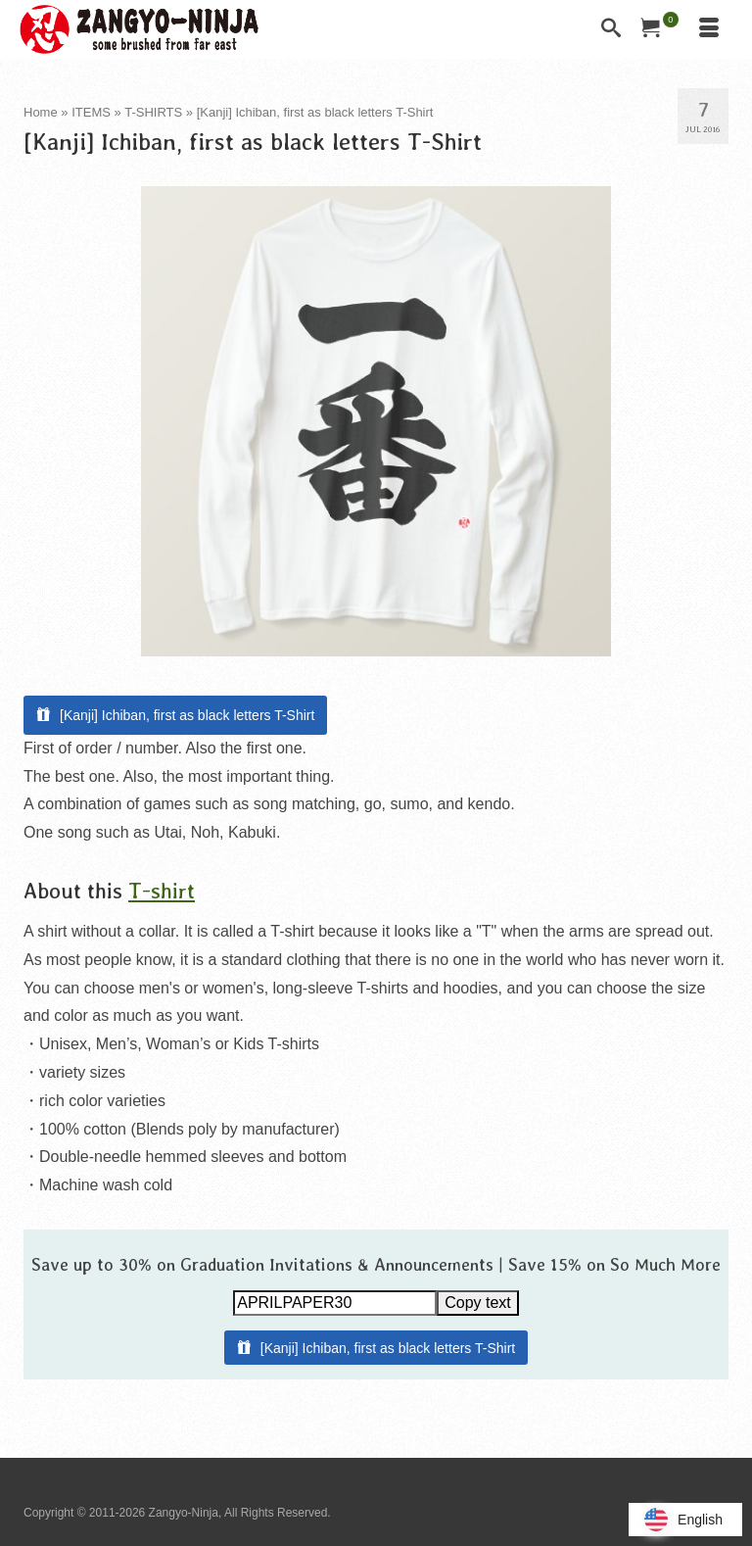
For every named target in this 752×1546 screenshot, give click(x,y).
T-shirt (161, 890)
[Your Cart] (659, 29)
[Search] (611, 29)
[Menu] (708, 29)
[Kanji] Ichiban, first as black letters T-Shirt (187, 715)
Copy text (478, 1302)
